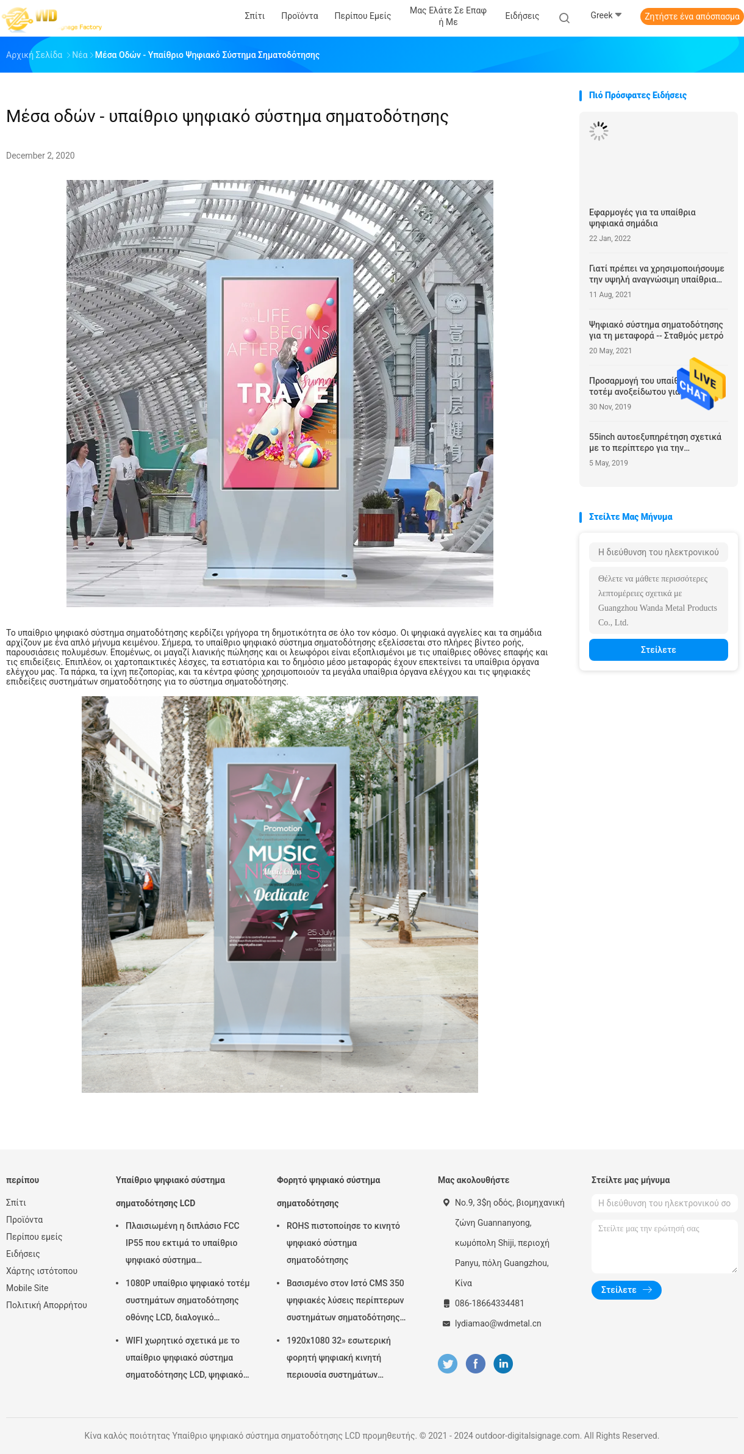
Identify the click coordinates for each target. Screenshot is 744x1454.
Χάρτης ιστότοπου (41, 1271)
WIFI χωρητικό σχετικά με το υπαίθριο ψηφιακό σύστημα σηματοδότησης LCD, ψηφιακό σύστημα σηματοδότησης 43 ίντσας (184, 1359)
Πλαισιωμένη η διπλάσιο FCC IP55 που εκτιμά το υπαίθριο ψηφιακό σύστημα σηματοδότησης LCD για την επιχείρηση (183, 1245)
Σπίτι (16, 1202)
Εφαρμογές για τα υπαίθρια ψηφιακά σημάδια (642, 217)
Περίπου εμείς (34, 1237)
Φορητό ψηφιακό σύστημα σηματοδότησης (328, 1191)
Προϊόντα (24, 1220)
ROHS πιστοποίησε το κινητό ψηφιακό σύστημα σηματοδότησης (343, 1243)
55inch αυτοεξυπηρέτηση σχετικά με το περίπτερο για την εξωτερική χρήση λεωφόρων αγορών (655, 442)
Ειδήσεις (23, 1254)
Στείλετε (658, 650)
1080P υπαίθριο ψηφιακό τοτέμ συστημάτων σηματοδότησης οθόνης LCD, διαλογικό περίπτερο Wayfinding (188, 1302)
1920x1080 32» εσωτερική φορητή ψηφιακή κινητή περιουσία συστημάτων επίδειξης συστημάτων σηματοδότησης (339, 1359)
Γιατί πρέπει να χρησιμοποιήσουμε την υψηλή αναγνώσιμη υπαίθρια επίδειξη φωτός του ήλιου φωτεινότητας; (656, 274)
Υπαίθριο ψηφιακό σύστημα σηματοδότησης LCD (170, 1191)
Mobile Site (27, 1288)
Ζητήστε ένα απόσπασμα (692, 16)
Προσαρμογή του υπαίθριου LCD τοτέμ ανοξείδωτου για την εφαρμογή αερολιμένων (651, 386)
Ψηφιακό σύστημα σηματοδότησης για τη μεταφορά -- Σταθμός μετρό (656, 330)
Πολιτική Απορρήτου (46, 1305)
